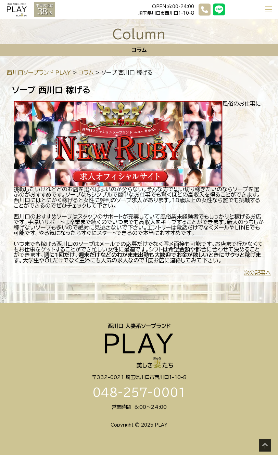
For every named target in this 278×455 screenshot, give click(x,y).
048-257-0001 (139, 392)
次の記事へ (257, 272)
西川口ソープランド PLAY (39, 72)
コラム (86, 72)
